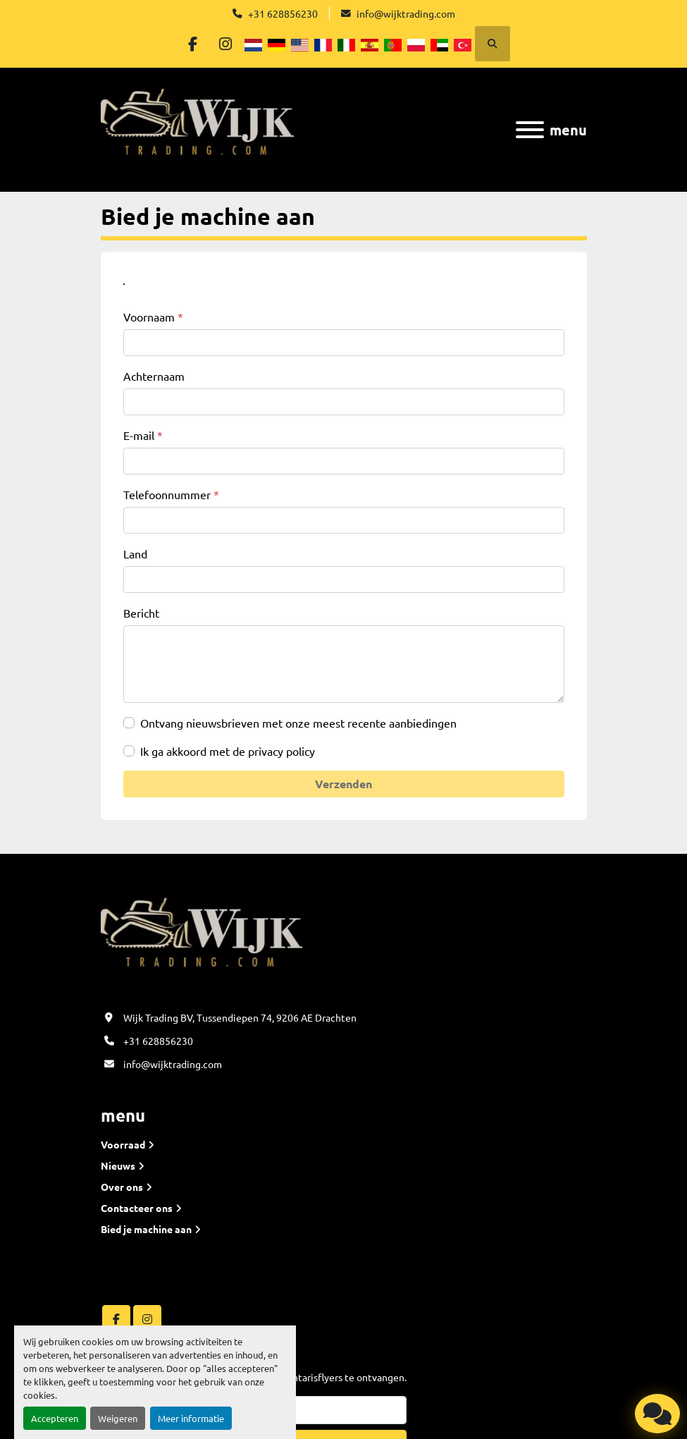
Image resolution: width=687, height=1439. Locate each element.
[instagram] (227, 43)
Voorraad (123, 1144)
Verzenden (343, 783)
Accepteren (54, 1418)
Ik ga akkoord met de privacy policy (227, 751)
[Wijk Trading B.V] (201, 938)
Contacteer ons (137, 1207)
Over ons (122, 1186)
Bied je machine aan (146, 1229)
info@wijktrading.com (406, 13)
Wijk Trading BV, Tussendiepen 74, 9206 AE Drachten (240, 1017)
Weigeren (117, 1418)
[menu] (530, 129)
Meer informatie (191, 1418)
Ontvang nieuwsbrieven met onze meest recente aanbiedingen (298, 723)
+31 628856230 (283, 13)
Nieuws (118, 1165)
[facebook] (191, 43)
